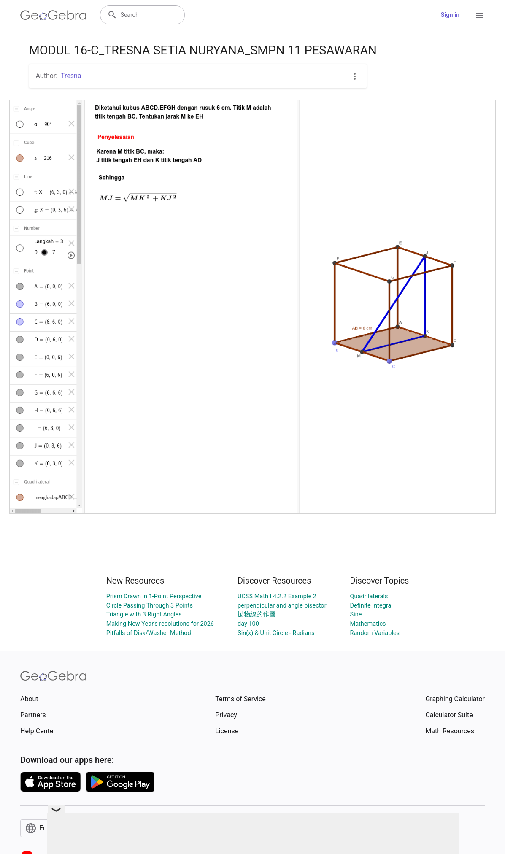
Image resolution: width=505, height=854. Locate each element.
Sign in (450, 15)
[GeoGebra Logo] (53, 15)
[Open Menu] (480, 15)
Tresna (71, 76)
